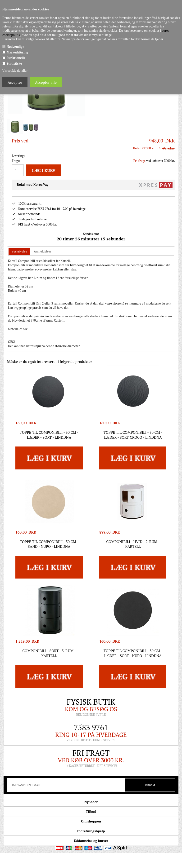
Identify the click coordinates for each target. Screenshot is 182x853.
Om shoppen (91, 815)
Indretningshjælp (91, 825)
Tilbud (91, 806)
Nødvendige (15, 46)
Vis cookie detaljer (14, 70)
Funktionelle (16, 58)
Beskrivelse (19, 246)
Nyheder (91, 796)
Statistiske (14, 63)
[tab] (19, 246)
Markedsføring (17, 52)
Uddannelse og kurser (91, 835)
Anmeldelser (42, 246)
